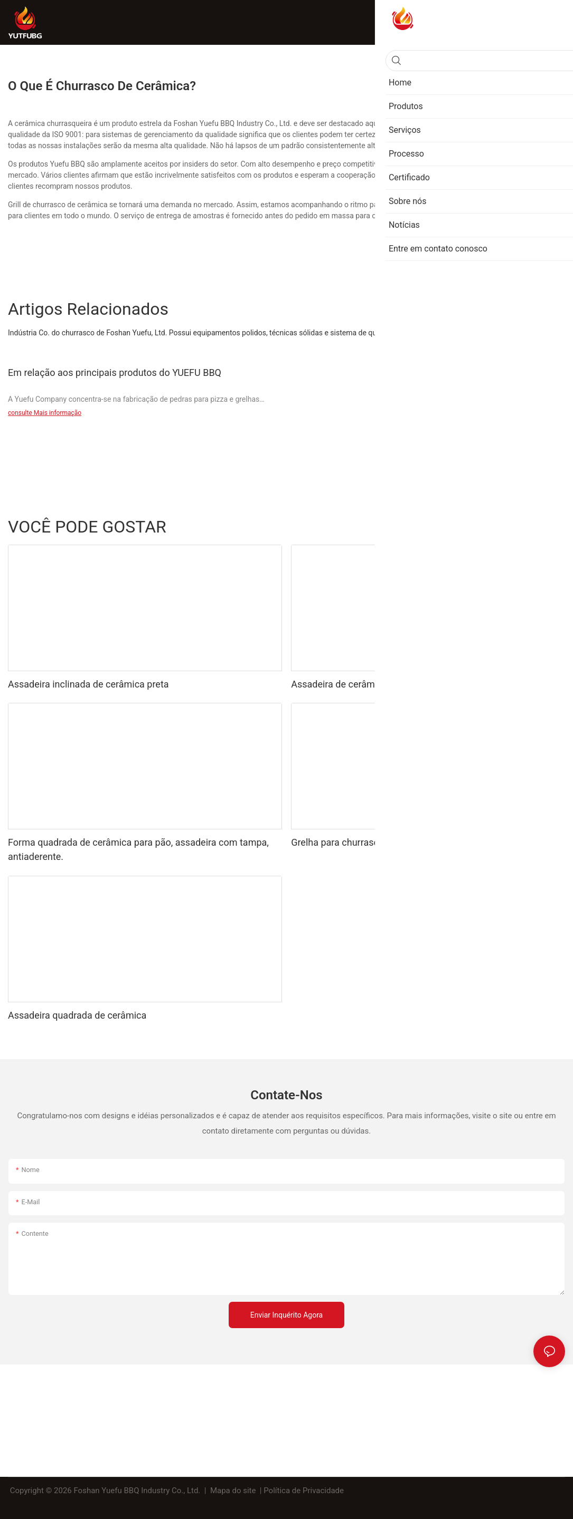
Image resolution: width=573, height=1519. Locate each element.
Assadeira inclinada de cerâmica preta (88, 684)
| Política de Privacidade (302, 1490)
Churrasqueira (432, 526)
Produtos (545, 526)
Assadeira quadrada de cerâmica (77, 1015)
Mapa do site (233, 1490)
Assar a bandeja (492, 526)
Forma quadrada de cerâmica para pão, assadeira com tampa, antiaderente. (138, 849)
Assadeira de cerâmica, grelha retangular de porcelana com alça (426, 684)
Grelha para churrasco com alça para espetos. (388, 842)
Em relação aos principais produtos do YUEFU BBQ (114, 372)
